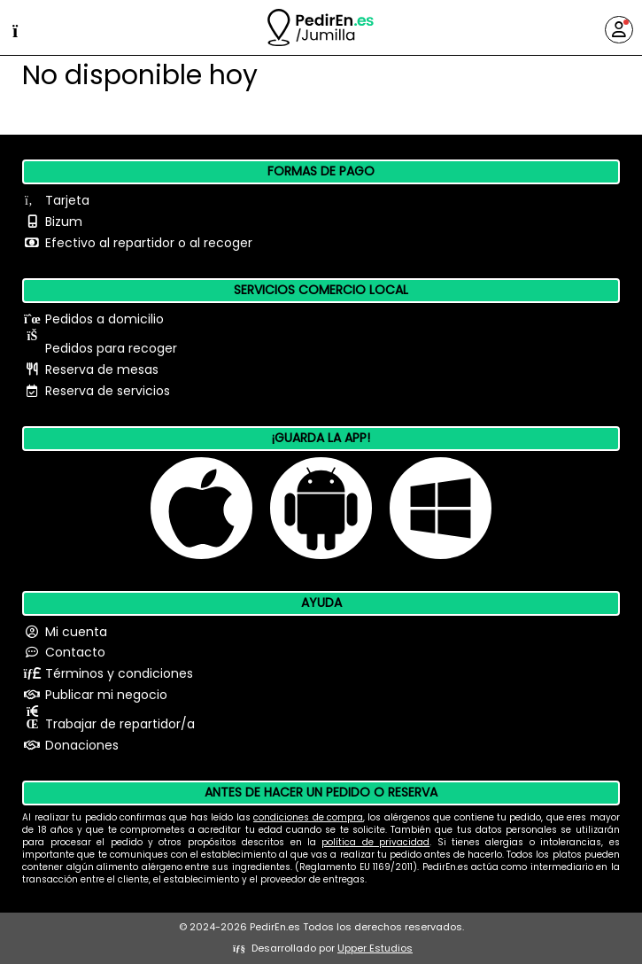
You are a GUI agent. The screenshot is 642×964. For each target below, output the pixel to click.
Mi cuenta (76, 632)
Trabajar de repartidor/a (120, 724)
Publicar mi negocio (106, 695)
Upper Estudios (375, 948)
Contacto (75, 652)
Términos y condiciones (119, 673)
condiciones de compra (308, 817)
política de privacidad (375, 842)
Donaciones (82, 745)
